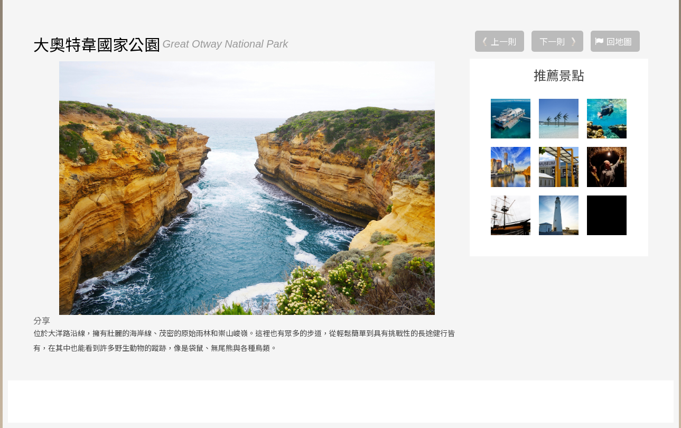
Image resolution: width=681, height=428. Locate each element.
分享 (41, 320)
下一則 (552, 41)
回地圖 (619, 41)
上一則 (503, 41)
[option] (247, 188)
